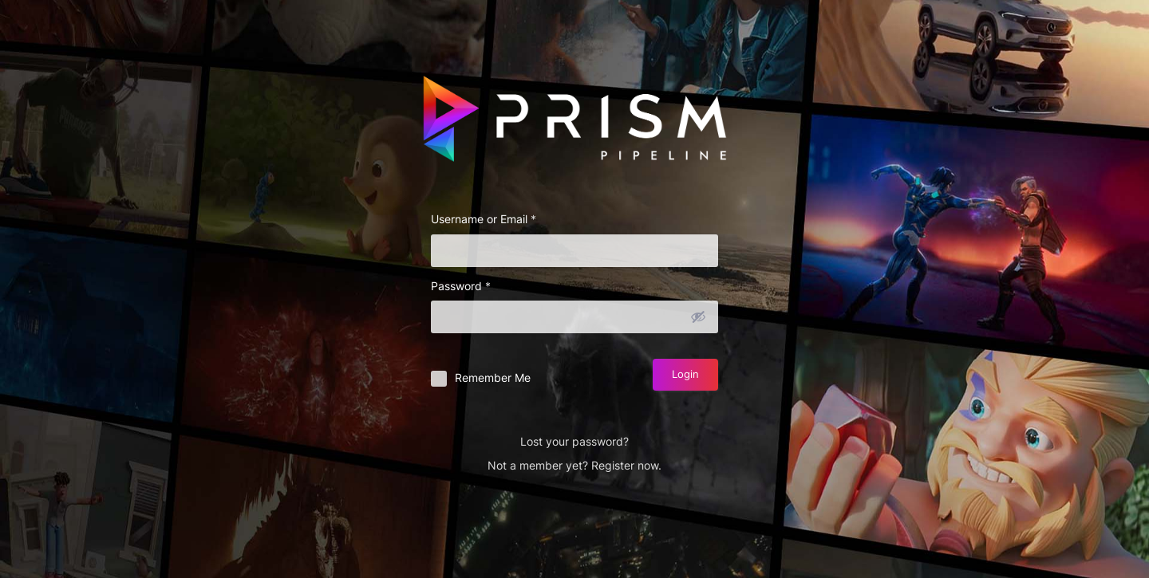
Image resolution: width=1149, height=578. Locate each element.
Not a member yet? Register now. (574, 465)
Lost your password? (574, 441)
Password (461, 286)
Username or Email (483, 219)
